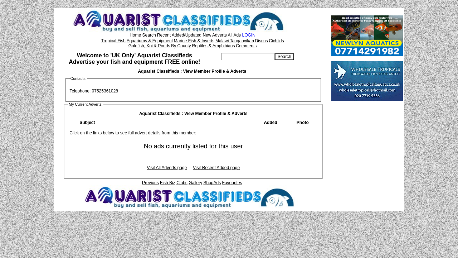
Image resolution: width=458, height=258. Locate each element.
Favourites (232, 182)
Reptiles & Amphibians (213, 45)
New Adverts (214, 35)
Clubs (181, 182)
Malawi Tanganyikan (234, 40)
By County (181, 45)
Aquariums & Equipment (150, 40)
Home (135, 35)
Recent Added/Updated (179, 35)
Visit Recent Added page (216, 167)
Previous (150, 182)
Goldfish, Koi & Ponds (149, 45)
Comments (246, 45)
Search (149, 35)
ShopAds (212, 182)
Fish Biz (167, 182)
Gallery (195, 182)
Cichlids (276, 40)
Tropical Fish (113, 40)
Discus (261, 40)
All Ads (234, 35)
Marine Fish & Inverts (194, 40)
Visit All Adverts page (167, 167)
